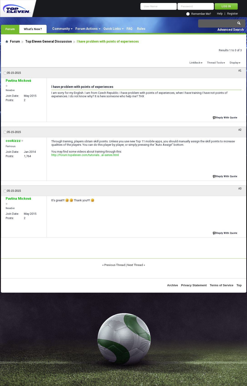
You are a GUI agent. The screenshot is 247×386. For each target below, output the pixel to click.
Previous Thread (114, 265)
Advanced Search (230, 29)
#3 (239, 188)
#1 (239, 70)
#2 (239, 129)
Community (61, 29)
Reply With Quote (225, 117)
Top (239, 285)
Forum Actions (86, 29)
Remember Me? (201, 13)
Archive (172, 285)
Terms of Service (221, 285)
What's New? (33, 29)
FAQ (129, 29)
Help (219, 14)
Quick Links (112, 29)
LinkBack (195, 62)
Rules (141, 29)
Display (234, 62)
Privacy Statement (194, 285)
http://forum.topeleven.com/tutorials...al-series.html (85, 155)
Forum (10, 29)
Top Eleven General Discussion (48, 41)
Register (232, 14)
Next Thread (135, 265)
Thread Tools (215, 62)
